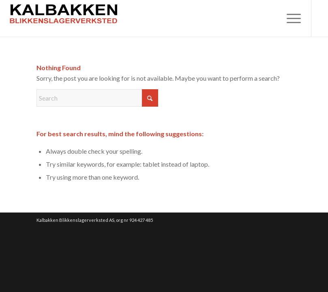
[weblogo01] (64, 18)
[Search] (97, 98)
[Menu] (290, 18)
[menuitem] (290, 18)
